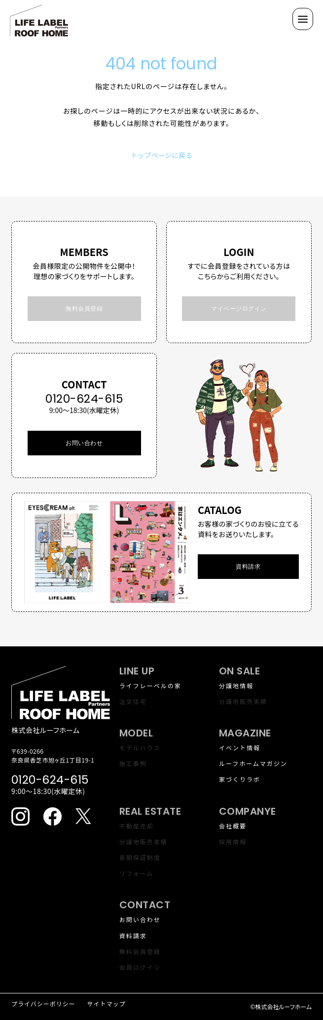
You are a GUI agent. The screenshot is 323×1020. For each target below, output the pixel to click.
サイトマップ (106, 1003)
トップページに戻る (162, 155)
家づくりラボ (239, 779)
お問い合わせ (84, 443)
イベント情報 (239, 747)
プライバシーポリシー (43, 1003)
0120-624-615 (84, 399)
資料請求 (133, 935)
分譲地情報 (236, 685)
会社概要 (233, 826)
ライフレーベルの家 (150, 685)
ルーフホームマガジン (253, 763)
